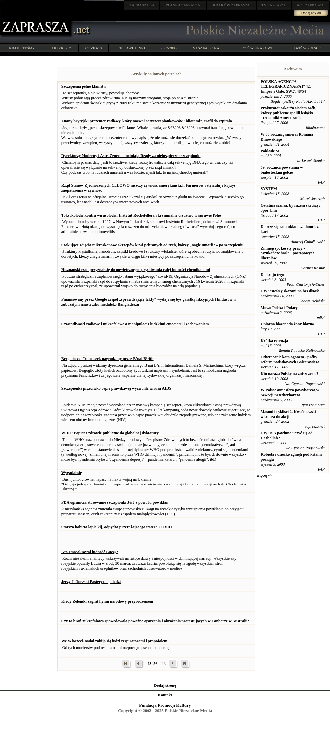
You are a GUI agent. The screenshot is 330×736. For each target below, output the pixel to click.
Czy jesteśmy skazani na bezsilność (290, 291)
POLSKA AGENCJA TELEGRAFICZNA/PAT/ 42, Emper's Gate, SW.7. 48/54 (286, 86)
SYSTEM (269, 188)
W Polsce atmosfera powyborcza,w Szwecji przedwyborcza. (290, 392)
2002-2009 (169, 48)
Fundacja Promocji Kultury (165, 705)
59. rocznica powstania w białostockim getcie (282, 170)
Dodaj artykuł (311, 13)
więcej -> (264, 475)
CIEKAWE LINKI (131, 48)
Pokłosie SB (270, 151)
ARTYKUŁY (61, 48)
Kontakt (165, 695)
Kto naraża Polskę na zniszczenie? (289, 373)
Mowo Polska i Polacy (279, 307)
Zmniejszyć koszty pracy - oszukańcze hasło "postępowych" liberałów (289, 253)
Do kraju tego (272, 274)
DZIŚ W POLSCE (307, 48)
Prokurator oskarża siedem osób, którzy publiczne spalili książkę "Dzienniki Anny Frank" (288, 113)
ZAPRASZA (183, 5)
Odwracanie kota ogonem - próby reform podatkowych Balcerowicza (290, 359)
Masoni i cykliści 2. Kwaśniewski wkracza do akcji (288, 414)
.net (141, 5)
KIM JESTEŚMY (22, 48)
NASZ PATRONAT (207, 48)
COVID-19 (93, 48)
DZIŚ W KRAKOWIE (258, 48)
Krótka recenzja (274, 340)
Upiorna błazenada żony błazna (287, 324)
